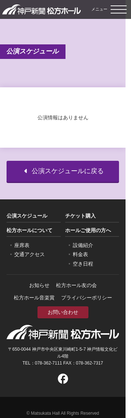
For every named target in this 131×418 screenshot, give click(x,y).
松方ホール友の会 (76, 285)
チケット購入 (80, 216)
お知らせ (39, 285)
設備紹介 (83, 245)
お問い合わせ (63, 312)
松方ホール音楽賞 (34, 297)
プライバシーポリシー (86, 297)
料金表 (80, 254)
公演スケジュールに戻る (63, 171)
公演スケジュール (27, 216)
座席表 (21, 245)
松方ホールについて (29, 230)
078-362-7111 (48, 363)
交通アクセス (29, 254)
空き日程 (83, 264)
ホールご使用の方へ (88, 230)
